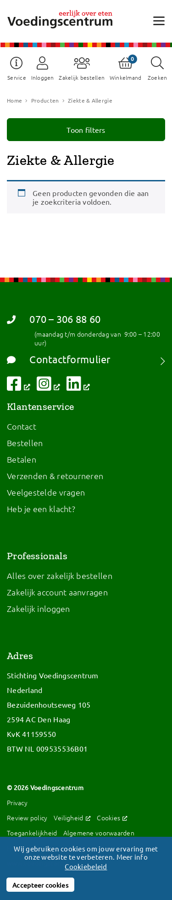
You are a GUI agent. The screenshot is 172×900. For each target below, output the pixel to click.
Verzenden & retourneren (55, 475)
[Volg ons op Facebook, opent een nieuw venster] (18, 386)
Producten (45, 100)
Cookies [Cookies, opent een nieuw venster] (112, 817)
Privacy (17, 802)
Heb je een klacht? (41, 508)
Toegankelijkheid (32, 832)
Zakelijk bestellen (82, 77)
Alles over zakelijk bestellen (59, 575)
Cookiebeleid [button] (86, 866)
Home (14, 100)
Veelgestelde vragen (46, 492)
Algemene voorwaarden (98, 832)
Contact (21, 426)
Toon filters (86, 129)
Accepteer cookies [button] (40, 885)
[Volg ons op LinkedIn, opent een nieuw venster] (78, 386)
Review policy (27, 817)
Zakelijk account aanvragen (57, 592)
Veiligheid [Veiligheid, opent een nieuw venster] (72, 817)
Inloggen (42, 77)
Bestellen (25, 442)
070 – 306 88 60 (53, 319)
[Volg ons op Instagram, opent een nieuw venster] (48, 386)
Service (16, 77)
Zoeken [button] (157, 77)
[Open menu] (159, 20)
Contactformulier (59, 360)
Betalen (21, 459)
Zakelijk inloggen (38, 608)
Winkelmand (126, 77)
